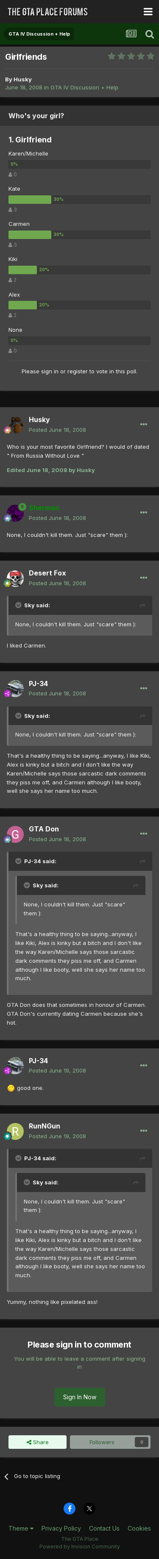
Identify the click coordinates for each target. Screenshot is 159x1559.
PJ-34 (38, 683)
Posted (57, 429)
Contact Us (104, 1528)
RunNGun (44, 1126)
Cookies (139, 1528)
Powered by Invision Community (79, 1546)
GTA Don (44, 829)
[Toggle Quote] (19, 605)
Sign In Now (79, 1397)
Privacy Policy (61, 1528)
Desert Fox (47, 573)
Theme (20, 1528)
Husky (23, 79)
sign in (50, 371)
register (77, 371)
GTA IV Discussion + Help (84, 87)
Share (38, 1442)
